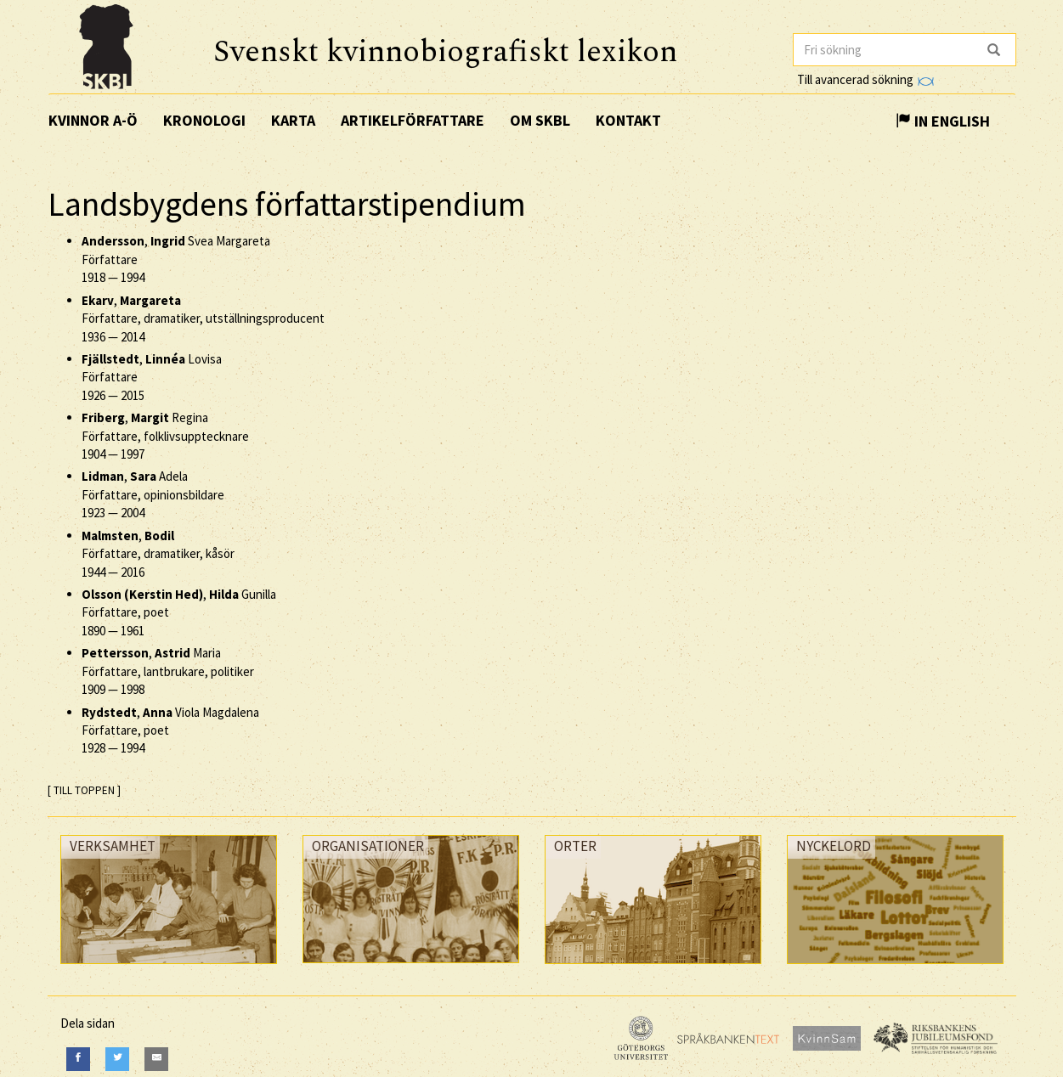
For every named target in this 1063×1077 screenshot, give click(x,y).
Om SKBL (540, 120)
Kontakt (628, 120)
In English (943, 121)
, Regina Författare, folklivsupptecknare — (165, 435)
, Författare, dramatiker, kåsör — (158, 553)
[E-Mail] (156, 1058)
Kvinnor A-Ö (93, 120)
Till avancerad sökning (865, 79)
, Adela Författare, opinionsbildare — (153, 494)
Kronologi (204, 120)
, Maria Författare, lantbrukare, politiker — (168, 671)
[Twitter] (117, 1058)
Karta (293, 120)
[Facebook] (78, 1058)
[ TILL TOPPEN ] (84, 790)
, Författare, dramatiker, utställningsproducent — (203, 318)
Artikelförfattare (412, 120)
